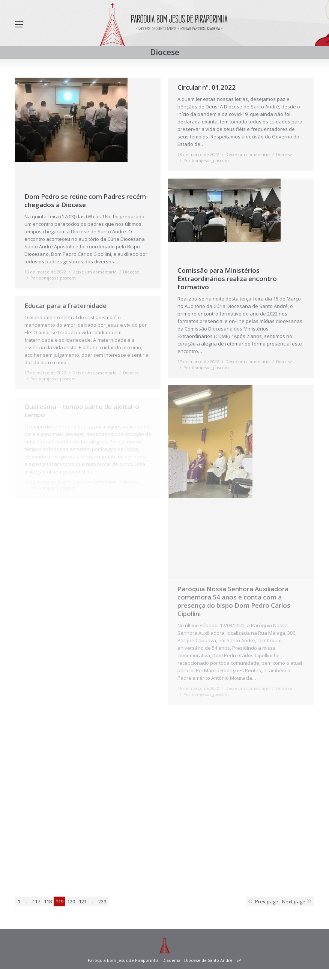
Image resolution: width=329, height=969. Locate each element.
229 (102, 901)
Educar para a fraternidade (65, 306)
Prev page (266, 901)
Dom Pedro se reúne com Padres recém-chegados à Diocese (86, 200)
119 (59, 901)
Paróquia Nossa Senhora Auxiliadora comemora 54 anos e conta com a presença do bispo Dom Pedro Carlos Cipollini (233, 601)
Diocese (131, 272)
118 (48, 901)
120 (71, 901)
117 (36, 901)
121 (83, 901)
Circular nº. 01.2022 (206, 87)
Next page (293, 901)
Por (53, 278)
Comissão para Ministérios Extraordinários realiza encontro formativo (227, 278)
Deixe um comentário (94, 272)
